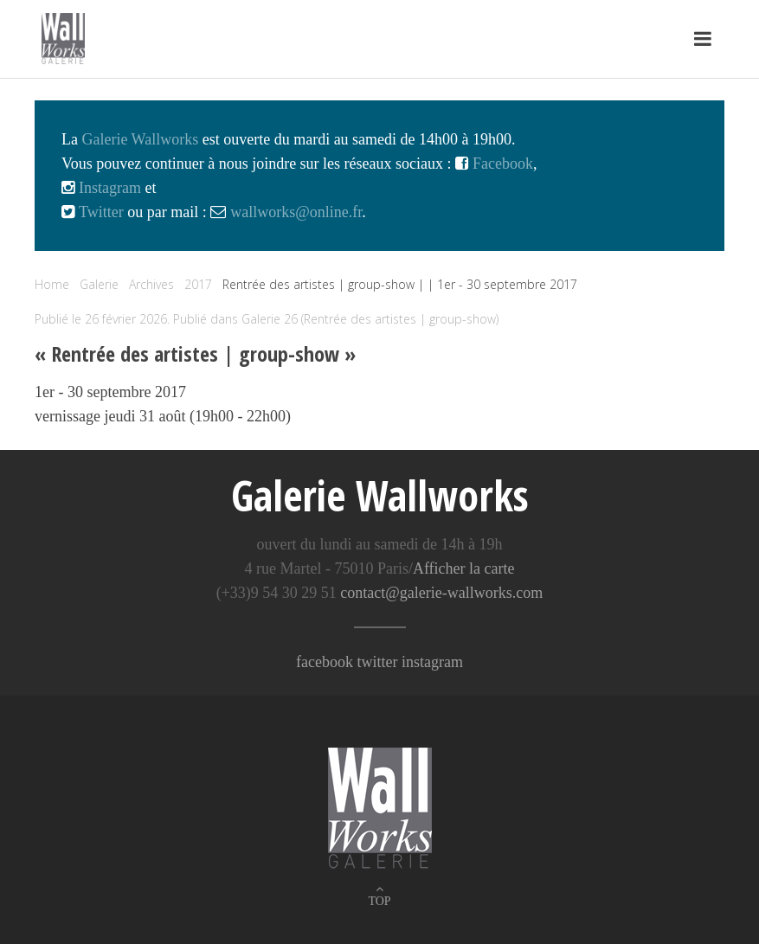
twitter (377, 662)
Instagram (107, 188)
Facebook (500, 163)
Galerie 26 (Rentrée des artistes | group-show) (369, 319)
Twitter (99, 212)
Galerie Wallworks (139, 139)
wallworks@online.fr (296, 212)
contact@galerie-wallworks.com (441, 592)
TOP (379, 901)
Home (52, 284)
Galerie (99, 284)
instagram (432, 662)
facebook (324, 662)
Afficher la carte (464, 568)
